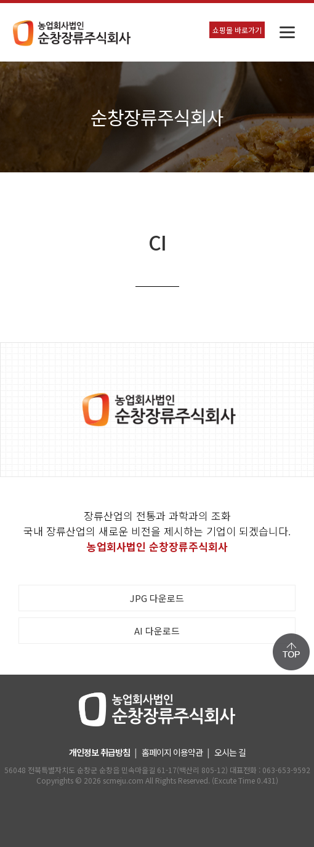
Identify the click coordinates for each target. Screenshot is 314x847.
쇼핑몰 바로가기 (237, 30)
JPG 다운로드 (157, 598)
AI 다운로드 (157, 630)
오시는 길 (230, 752)
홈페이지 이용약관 (172, 752)
